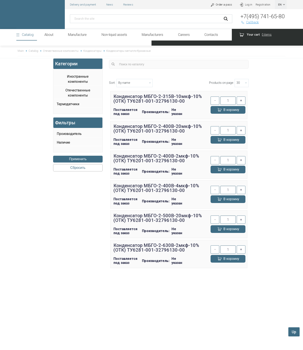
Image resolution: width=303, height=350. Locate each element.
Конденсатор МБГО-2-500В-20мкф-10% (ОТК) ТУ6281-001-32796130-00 (157, 218)
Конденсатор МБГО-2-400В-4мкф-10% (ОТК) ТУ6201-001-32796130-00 (156, 188)
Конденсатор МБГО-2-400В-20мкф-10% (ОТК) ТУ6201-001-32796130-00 (157, 129)
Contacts (211, 35)
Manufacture (77, 35)
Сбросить (77, 167)
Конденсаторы (92, 50)
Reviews (128, 4)
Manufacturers (152, 35)
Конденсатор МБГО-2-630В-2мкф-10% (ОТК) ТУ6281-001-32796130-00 (156, 248)
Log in (245, 4)
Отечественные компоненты (60, 50)
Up (294, 332)
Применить (78, 159)
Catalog (28, 35)
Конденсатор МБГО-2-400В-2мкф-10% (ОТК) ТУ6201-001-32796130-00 (156, 158)
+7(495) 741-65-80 (263, 16)
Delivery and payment (83, 4)
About (48, 35)
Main (21, 50)
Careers (184, 35)
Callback (250, 22)
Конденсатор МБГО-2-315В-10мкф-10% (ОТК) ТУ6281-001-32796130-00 (157, 99)
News (109, 4)
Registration (263, 4)
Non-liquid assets (114, 35)
